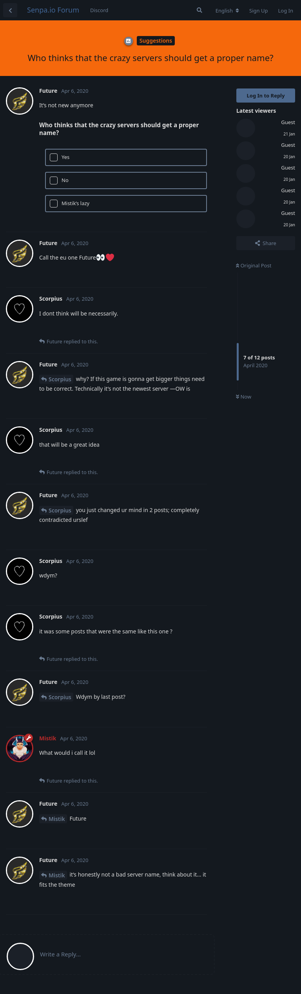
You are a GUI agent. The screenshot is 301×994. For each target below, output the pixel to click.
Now (243, 396)
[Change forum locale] (227, 11)
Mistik (57, 819)
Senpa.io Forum (53, 9)
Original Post (253, 265)
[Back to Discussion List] (10, 10)
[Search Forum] (199, 10)
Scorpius (60, 379)
